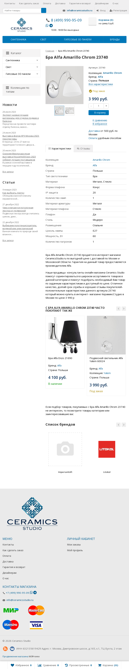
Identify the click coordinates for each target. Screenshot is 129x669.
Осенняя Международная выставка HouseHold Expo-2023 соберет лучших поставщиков (19, 156)
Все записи (8, 171)
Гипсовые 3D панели (77, 39)
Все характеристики (101, 84)
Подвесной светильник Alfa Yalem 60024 (106, 360)
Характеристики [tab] (59, 148)
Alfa (100, 76)
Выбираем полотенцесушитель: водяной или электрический (20, 227)
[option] (59, 110)
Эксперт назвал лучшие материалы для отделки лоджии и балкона (21, 118)
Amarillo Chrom (112, 73)
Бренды (115, 39)
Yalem (107, 373)
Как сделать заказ (29, 3)
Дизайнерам (102, 3)
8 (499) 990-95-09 (66, 20)
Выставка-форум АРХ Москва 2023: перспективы (21, 137)
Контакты (10, 3)
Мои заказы (74, 544)
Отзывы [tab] (83, 148)
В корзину (98, 112)
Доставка (60, 3)
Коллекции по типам (17, 89)
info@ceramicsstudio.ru (79, 10)
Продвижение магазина (15, 656)
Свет (43, 39)
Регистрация (118, 10)
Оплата (47, 3)
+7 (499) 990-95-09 (17, 592)
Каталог (13, 53)
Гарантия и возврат (80, 3)
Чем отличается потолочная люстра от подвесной (18, 209)
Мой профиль (75, 550)
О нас (115, 3)
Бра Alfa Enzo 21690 (60, 358)
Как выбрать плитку (13, 192)
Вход (101, 10)
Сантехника (18, 39)
